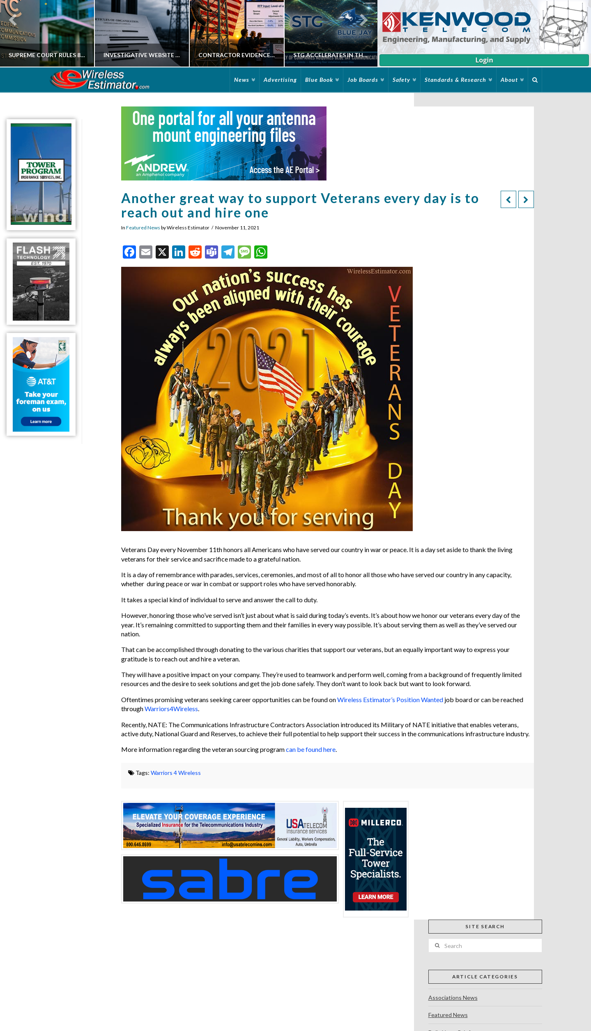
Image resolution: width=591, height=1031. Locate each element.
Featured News (143, 227)
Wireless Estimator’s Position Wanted (390, 699)
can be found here (311, 749)
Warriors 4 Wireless (176, 772)
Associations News (453, 997)
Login (484, 60)
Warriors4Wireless (171, 708)
